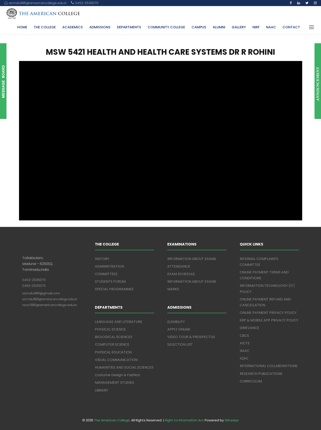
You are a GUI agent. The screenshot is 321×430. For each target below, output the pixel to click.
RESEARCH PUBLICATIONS (261, 373)
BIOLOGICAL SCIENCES (113, 336)
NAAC (271, 27)
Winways (232, 420)
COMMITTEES (106, 273)
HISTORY (102, 258)
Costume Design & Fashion (117, 374)
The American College (112, 420)
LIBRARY (101, 390)
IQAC (244, 358)
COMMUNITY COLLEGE (166, 27)
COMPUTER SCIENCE (112, 344)
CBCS (244, 335)
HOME (22, 27)
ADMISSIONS (99, 27)
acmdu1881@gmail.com (41, 293)
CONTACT (291, 27)
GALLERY (239, 27)
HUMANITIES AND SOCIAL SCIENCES (124, 367)
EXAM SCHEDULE (181, 273)
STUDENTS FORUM (110, 281)
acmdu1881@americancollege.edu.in (49, 299)
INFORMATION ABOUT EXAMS (191, 258)
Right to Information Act (184, 420)
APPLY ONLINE (178, 329)
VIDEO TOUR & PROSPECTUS (191, 336)
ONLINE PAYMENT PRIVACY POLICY (268, 312)
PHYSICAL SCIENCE (110, 329)
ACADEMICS (72, 27)
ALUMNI (219, 27)
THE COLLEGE (45, 27)
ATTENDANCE (178, 266)
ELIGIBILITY (176, 321)
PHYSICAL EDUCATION (113, 352)
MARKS (173, 289)
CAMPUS (199, 27)
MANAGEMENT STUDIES (114, 382)
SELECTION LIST (180, 344)
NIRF (256, 27)
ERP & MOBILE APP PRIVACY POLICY (269, 320)
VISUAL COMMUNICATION (116, 359)
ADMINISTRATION (109, 266)
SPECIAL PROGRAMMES (114, 289)
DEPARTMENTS (129, 27)
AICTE (245, 343)
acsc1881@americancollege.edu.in (49, 305)
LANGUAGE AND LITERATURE (118, 321)
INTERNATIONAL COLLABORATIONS (268, 365)
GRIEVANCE (249, 327)
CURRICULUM (251, 381)
